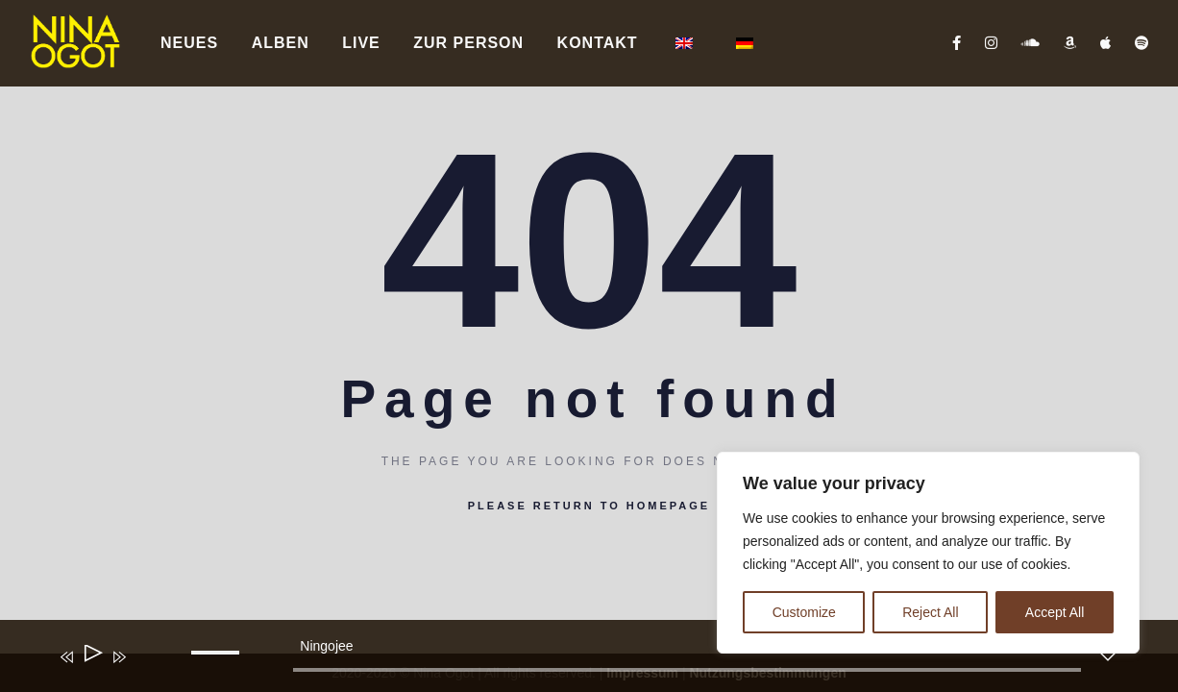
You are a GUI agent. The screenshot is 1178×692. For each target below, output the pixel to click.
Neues (189, 43)
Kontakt (597, 43)
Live (361, 43)
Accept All (1054, 612)
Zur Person (468, 43)
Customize (804, 612)
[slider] (686, 670)
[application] (574, 660)
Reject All (930, 612)
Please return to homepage (589, 505)
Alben (280, 43)
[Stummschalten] (147, 670)
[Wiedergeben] (92, 657)
